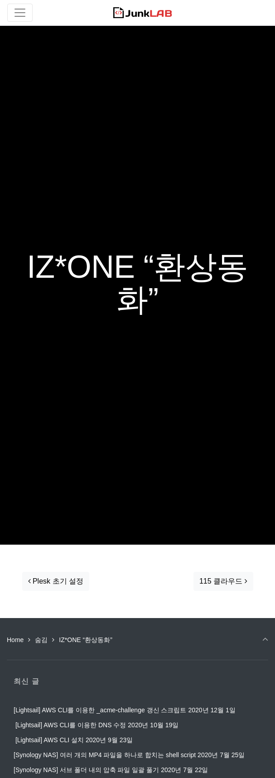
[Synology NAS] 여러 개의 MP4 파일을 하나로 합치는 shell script (105, 755)
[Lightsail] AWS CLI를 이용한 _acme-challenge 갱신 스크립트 (100, 710)
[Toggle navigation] (20, 13)
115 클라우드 (223, 581)
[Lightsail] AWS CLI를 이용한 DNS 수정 (70, 725)
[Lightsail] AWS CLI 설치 (49, 740)
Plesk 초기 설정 (55, 581)
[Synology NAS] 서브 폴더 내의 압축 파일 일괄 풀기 (86, 769)
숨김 (41, 639)
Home (15, 639)
